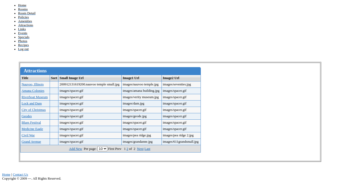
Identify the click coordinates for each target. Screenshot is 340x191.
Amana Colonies (33, 91)
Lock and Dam (32, 103)
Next (140, 149)
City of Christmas (34, 110)
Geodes (27, 116)
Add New (75, 149)
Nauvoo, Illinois (33, 84)
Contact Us (20, 174)
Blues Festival (31, 122)
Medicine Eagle (32, 129)
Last (147, 149)
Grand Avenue (31, 142)
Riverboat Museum (35, 97)
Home (6, 174)
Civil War (28, 135)
